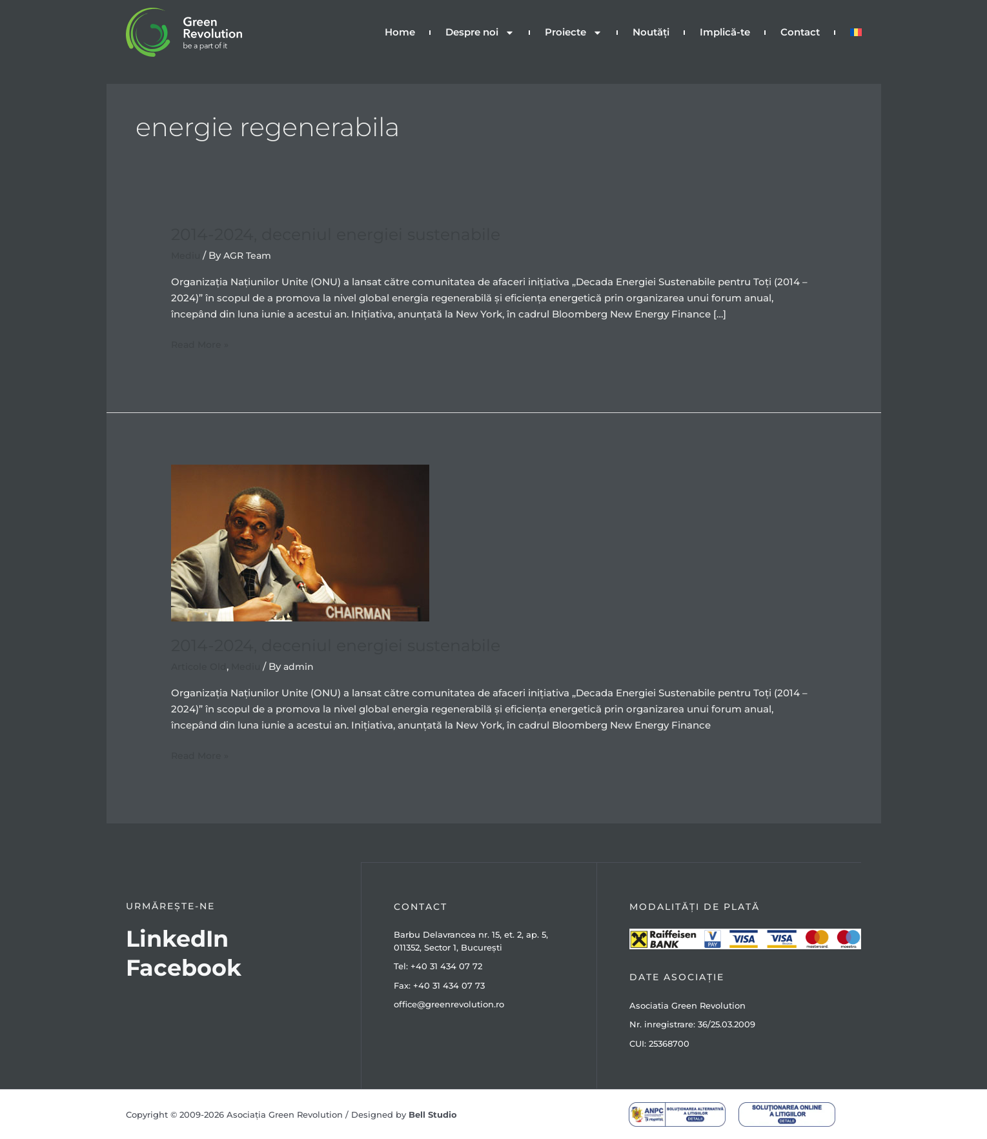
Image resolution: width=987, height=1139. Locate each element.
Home (400, 32)
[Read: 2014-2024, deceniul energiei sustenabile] (300, 542)
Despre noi (479, 32)
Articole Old (200, 666)
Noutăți (651, 32)
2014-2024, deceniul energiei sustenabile (342, 234)
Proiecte (573, 32)
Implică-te (725, 32)
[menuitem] (856, 32)
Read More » (201, 343)
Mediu (186, 255)
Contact (800, 32)
